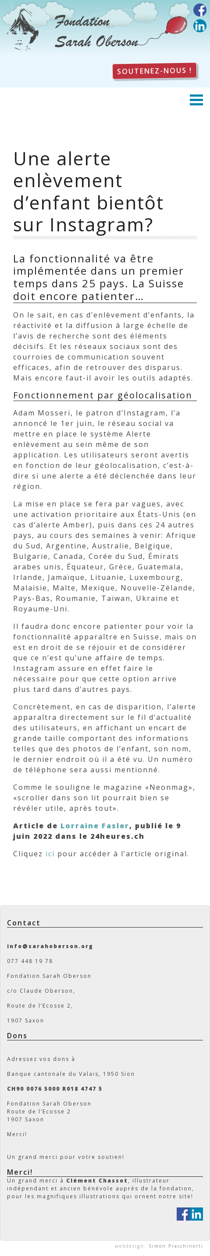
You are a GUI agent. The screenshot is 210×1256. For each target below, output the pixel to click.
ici (50, 853)
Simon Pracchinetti (176, 1246)
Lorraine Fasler (95, 825)
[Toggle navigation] (199, 101)
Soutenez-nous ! (154, 71)
